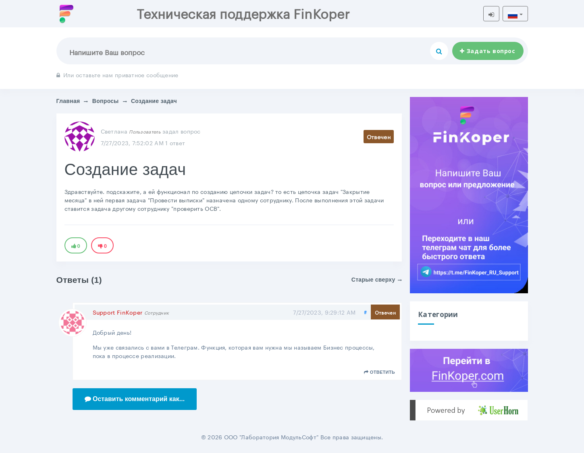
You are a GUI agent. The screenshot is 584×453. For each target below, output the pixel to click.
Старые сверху (376, 279)
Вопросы (105, 101)
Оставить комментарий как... (135, 398)
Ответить (379, 372)
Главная (68, 101)
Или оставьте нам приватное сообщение (117, 74)
